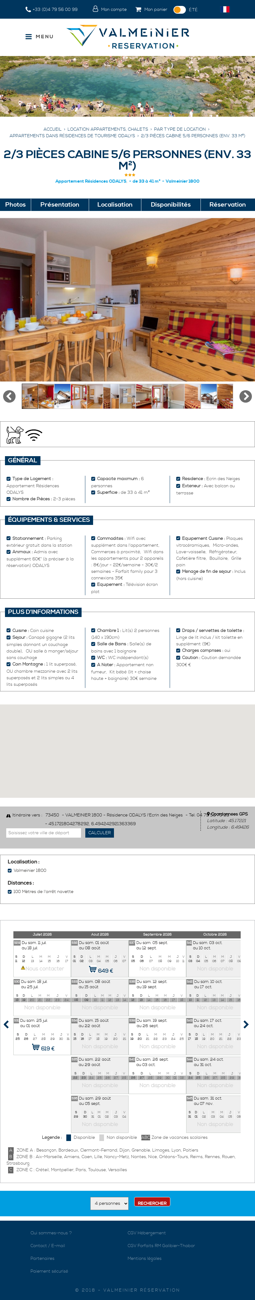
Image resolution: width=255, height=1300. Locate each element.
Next (238, 1026)
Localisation (115, 204)
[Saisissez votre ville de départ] (43, 833)
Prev (11, 1026)
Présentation (59, 204)
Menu (45, 37)
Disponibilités (171, 204)
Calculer (99, 833)
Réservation (228, 204)
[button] (150, 10)
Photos (15, 204)
